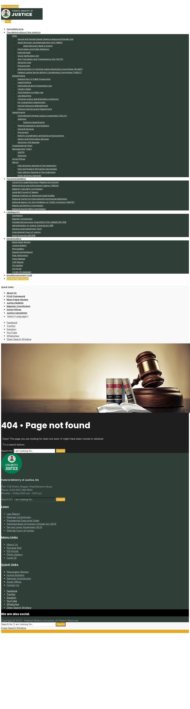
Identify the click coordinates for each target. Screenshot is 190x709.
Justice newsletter (17, 313)
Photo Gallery (15, 554)
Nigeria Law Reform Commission (27, 205)
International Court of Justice (26, 232)
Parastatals (16, 178)
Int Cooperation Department (31, 102)
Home (15, 29)
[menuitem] (98, 104)
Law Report (17, 215)
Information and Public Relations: (33, 49)
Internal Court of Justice (20, 530)
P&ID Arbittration (20, 255)
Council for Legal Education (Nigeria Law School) (35, 182)
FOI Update (17, 265)
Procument (23, 132)
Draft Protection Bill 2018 (23, 235)
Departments (18, 75)
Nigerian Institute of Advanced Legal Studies (33, 195)
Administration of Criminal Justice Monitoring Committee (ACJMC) (50, 69)
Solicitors (22, 119)
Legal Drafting (24, 82)
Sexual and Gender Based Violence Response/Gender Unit (45, 39)
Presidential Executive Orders (39, 222)
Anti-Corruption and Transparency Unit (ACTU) (40, 59)
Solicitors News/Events (34, 122)
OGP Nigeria (18, 262)
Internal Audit (24, 52)
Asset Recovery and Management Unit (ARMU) (40, 42)
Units (14, 36)
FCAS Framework (16, 296)
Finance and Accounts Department (35, 109)
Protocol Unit (24, 65)
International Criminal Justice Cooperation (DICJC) (42, 115)
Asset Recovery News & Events (38, 46)
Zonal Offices (18, 159)
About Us (12, 293)
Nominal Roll (14, 548)
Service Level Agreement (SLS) (27, 229)
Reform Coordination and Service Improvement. (41, 135)
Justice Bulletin (19, 245)
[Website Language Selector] (18, 316)
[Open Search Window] (19, 339)
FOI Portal (16, 268)
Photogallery (18, 248)
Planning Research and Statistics (33, 125)
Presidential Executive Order (23, 520)
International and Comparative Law (35, 85)
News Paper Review (21, 242)
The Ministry (24, 32)
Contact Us (13, 585)
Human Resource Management (33, 105)
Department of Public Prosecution (34, 79)
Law (13, 212)
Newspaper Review (18, 572)
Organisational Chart (22, 145)
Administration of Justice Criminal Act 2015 (32, 225)
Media (14, 238)
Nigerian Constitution (22, 219)
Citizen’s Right (24, 89)
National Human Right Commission (29, 209)
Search (60, 451)
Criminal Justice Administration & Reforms (38, 99)
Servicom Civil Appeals (28, 142)
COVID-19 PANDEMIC (21, 272)
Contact (18, 278)
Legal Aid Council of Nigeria (25, 192)
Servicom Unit (24, 62)
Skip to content (10, 6)
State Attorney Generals (29, 175)
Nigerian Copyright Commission (27, 189)
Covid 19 (12, 558)
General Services (26, 129)
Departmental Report (22, 252)
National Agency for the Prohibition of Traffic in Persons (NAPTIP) (43, 202)
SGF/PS (21, 152)
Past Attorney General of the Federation (37, 165)
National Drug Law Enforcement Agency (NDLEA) (35, 185)
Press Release (18, 258)
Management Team (22, 149)
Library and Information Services (33, 139)
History (15, 162)
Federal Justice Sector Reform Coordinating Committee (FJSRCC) (50, 72)
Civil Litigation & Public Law (30, 92)
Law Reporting (24, 95)
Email (19, 275)
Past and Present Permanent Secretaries (37, 169)
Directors (22, 155)
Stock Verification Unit (28, 55)
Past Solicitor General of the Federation (37, 172)
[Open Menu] (2, 21)
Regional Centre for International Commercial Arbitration (39, 199)
